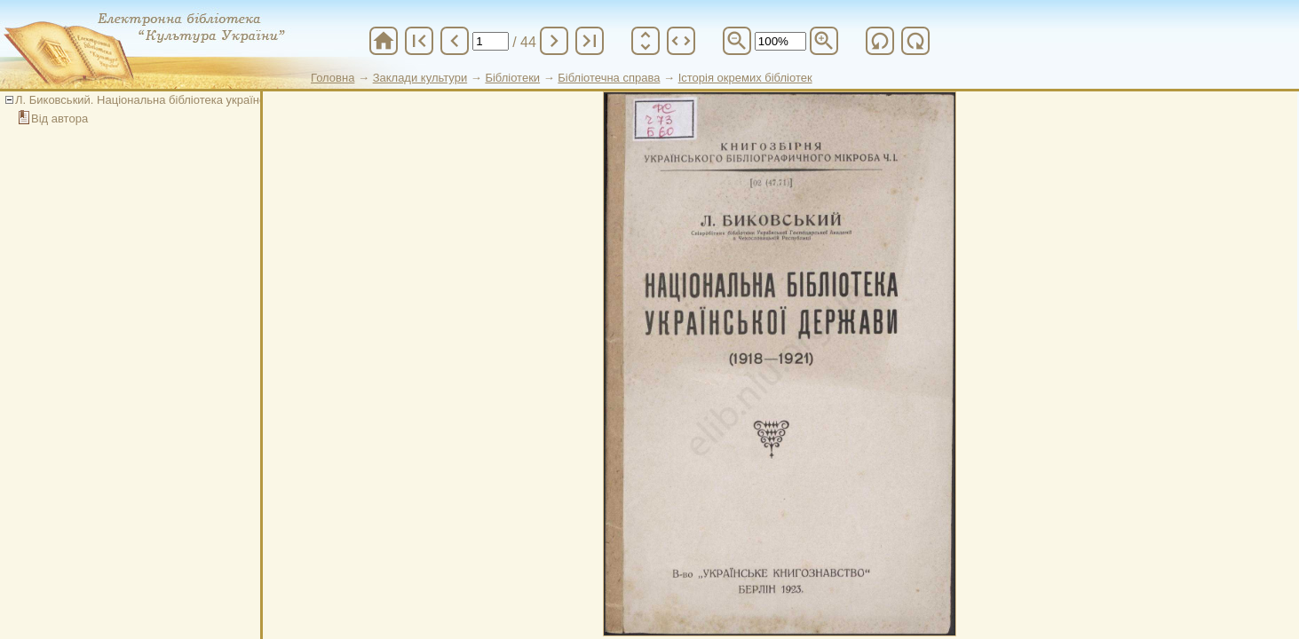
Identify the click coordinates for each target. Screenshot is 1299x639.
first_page (419, 40)
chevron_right (554, 40)
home (383, 40)
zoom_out (737, 40)
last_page (589, 40)
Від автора (59, 118)
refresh (879, 40)
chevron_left (454, 40)
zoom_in (824, 40)
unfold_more (645, 40)
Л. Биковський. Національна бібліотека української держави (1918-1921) (208, 99)
